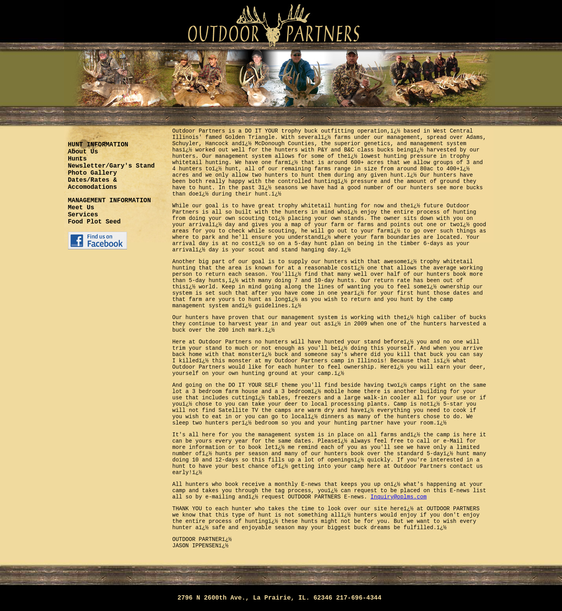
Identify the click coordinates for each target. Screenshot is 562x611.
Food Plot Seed (94, 221)
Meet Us (81, 207)
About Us (83, 151)
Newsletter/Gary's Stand (111, 166)
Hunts (77, 158)
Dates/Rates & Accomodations (92, 184)
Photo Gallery (92, 173)
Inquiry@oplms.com (398, 497)
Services (83, 214)
